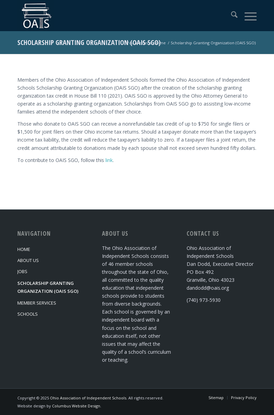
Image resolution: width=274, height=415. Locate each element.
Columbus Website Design (76, 405)
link (109, 160)
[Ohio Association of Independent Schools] (35, 15)
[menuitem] (231, 15)
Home (23, 249)
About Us (28, 260)
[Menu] (247, 15)
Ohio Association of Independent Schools (88, 397)
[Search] (231, 15)
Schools (27, 314)
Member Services (36, 303)
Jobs (22, 271)
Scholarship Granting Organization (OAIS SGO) (89, 42)
